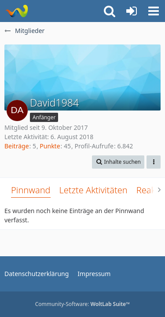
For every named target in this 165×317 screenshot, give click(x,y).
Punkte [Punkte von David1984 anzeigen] (50, 146)
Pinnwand (31, 190)
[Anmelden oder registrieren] (131, 11)
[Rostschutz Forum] (16, 11)
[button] (153, 11)
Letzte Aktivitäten (93, 190)
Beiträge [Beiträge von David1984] (16, 146)
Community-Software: (82, 304)
